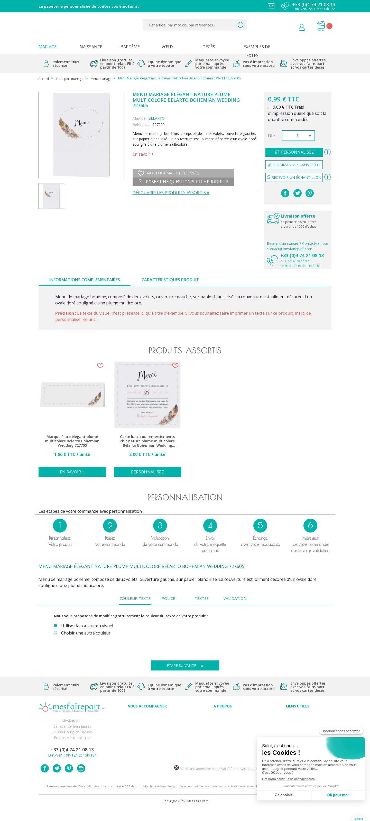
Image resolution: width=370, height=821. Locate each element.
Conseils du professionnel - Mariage (147, 716)
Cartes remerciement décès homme (147, 750)
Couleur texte (135, 598)
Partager (285, 193)
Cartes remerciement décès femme (147, 755)
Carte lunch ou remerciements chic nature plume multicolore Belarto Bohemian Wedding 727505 (147, 441)
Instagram (81, 780)
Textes (202, 598)
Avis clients (223, 716)
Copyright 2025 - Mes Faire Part (185, 813)
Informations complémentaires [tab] (84, 280)
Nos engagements (222, 733)
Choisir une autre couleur (85, 633)
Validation (235, 598)
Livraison (297, 727)
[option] (72, 421)
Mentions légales (298, 721)
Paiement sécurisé (297, 716)
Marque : (140, 118)
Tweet (297, 193)
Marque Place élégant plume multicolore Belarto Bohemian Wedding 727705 (72, 441)
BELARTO (156, 118)
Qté (271, 135)
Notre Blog (222, 750)
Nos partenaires (222, 744)
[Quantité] (298, 136)
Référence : (142, 124)
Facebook (45, 780)
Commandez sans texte (294, 164)
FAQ (147, 721)
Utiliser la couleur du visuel (87, 626)
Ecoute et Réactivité (222, 738)
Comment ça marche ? (223, 727)
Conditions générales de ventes (298, 733)
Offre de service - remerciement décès (147, 733)
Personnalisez (297, 152)
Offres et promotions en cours (147, 727)
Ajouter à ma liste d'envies (168, 173)
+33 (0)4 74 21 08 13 (302, 255)
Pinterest (310, 193)
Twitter (57, 780)
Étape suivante (187, 665)
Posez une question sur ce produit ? (183, 181)
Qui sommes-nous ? (222, 721)
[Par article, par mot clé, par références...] (195, 25)
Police (168, 598)
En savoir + (143, 154)
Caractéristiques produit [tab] (170, 280)
